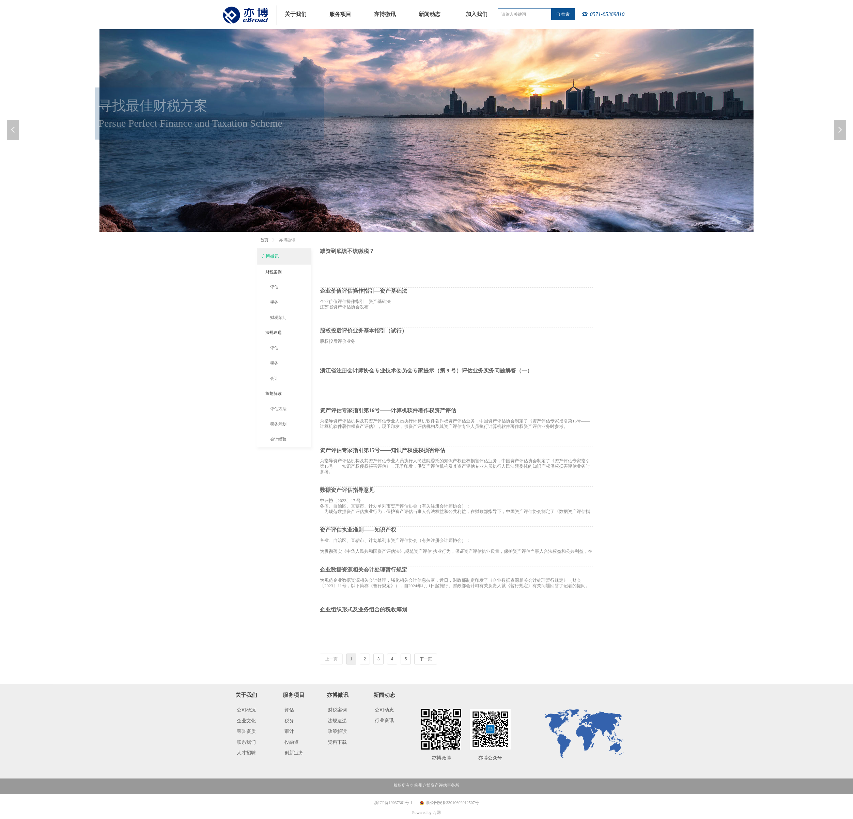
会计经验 (278, 439)
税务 (274, 302)
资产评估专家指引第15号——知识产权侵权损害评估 (382, 450)
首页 (264, 240)
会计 (274, 378)
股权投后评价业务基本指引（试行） (363, 331)
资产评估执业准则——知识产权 (358, 530)
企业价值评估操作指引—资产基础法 (363, 291)
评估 (274, 287)
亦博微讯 (270, 256)
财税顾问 (278, 317)
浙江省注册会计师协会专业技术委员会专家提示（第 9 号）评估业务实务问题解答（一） (426, 370)
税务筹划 (278, 424)
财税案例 (273, 272)
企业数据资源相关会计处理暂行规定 (363, 570)
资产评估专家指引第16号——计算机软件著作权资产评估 (388, 410)
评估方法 (278, 408)
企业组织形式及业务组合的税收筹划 (363, 609)
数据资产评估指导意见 (347, 490)
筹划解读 (273, 393)
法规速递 (273, 332)
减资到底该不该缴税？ (347, 251)
